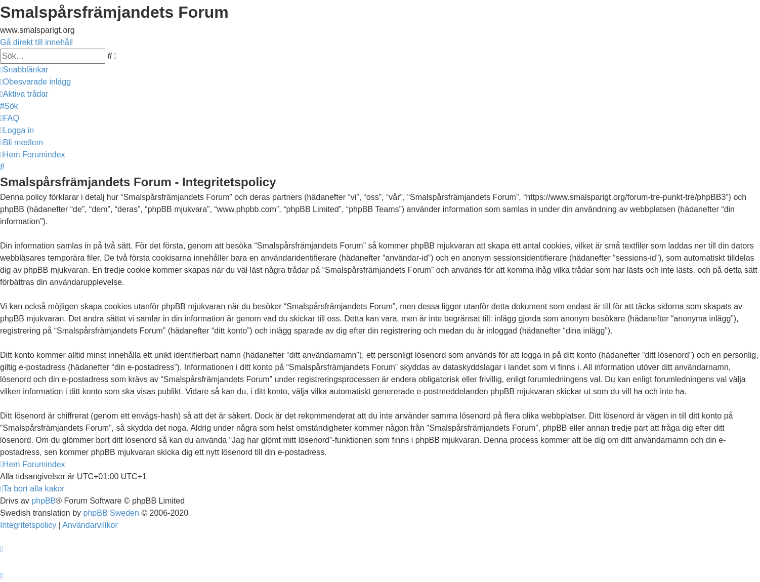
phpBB (43, 500)
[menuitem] (35, 81)
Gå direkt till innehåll (36, 42)
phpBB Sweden (111, 513)
